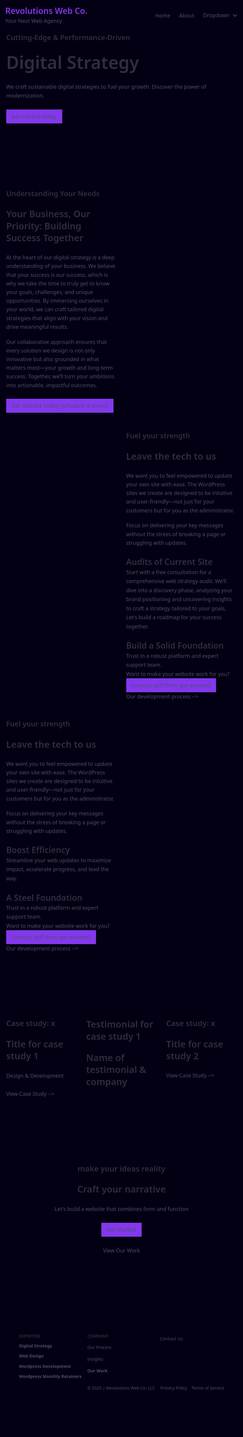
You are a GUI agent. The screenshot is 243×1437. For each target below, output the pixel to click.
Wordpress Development (45, 1366)
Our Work (97, 1371)
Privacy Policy (173, 1388)
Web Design (31, 1356)
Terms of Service (207, 1388)
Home (162, 15)
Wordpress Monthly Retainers (50, 1376)
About (186, 15)
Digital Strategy (35, 1346)
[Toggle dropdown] (235, 15)
